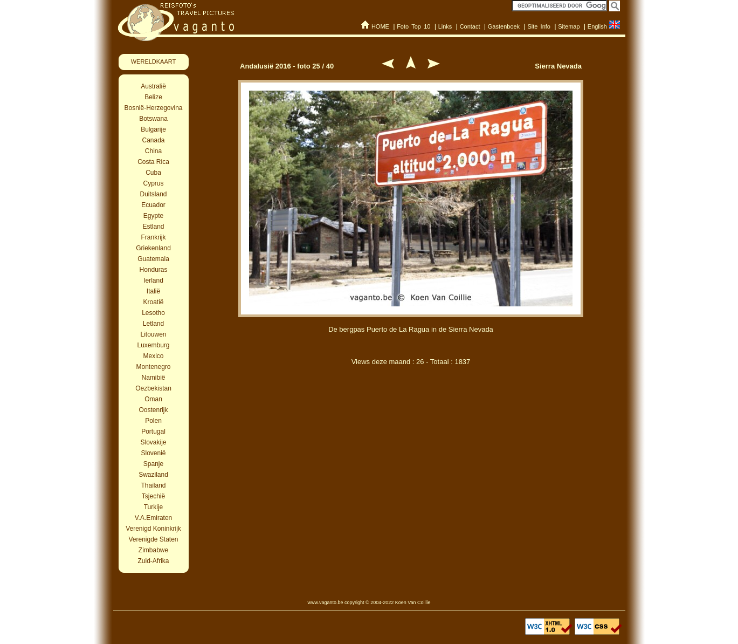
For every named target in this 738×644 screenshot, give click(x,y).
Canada (153, 140)
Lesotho (153, 313)
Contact (470, 26)
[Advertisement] (411, 430)
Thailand (153, 485)
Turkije (153, 507)
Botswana (153, 118)
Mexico (153, 356)
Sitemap (569, 26)
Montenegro (153, 367)
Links (445, 26)
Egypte (153, 216)
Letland (153, 323)
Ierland (153, 280)
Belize (153, 97)
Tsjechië (153, 496)
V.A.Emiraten (154, 518)
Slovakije (153, 442)
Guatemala (153, 259)
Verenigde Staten (153, 539)
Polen (153, 420)
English (597, 26)
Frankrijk (153, 237)
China (153, 151)
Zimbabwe (153, 550)
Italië (153, 291)
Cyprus (153, 183)
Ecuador (153, 205)
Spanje (153, 464)
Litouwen (153, 334)
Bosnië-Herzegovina (153, 108)
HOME (380, 26)
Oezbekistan (153, 388)
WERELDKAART (153, 61)
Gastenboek (504, 26)
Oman (153, 399)
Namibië (153, 377)
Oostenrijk (153, 410)
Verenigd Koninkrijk (153, 528)
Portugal (153, 431)
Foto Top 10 (413, 26)
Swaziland (153, 474)
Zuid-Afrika (153, 561)
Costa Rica (153, 162)
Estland (153, 226)
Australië (153, 86)
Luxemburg (153, 345)
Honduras (153, 269)
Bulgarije (153, 129)
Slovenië (153, 453)
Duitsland (153, 194)
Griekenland (153, 248)
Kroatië (153, 302)
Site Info (538, 26)
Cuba (153, 172)
